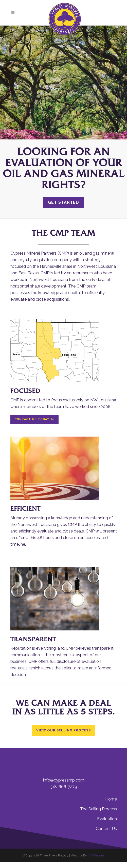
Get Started (63, 202)
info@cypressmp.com (63, 780)
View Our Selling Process (63, 730)
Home (111, 799)
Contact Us (106, 828)
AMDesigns (96, 855)
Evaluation (107, 818)
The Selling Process (98, 809)
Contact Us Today (34, 419)
